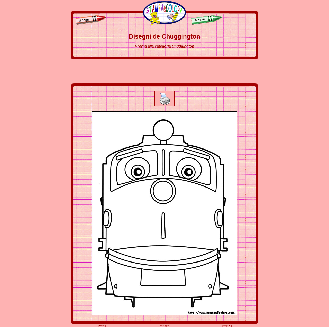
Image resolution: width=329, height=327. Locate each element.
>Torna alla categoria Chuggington (164, 46)
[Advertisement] (164, 71)
